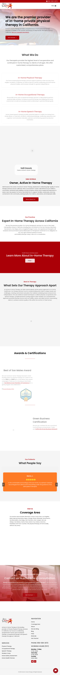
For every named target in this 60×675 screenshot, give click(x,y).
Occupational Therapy (8, 648)
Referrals (33, 636)
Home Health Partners (8, 658)
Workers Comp (6, 653)
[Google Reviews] (35, 661)
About (33, 626)
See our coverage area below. (20, 32)
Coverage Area (35, 624)
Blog (32, 631)
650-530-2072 (42, 643)
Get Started (34, 638)
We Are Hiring (35, 629)
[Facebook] (32, 661)
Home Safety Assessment (9, 655)
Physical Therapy (7, 646)
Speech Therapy (6, 651)
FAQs (32, 633)
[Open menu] (54, 5)
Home (33, 622)
